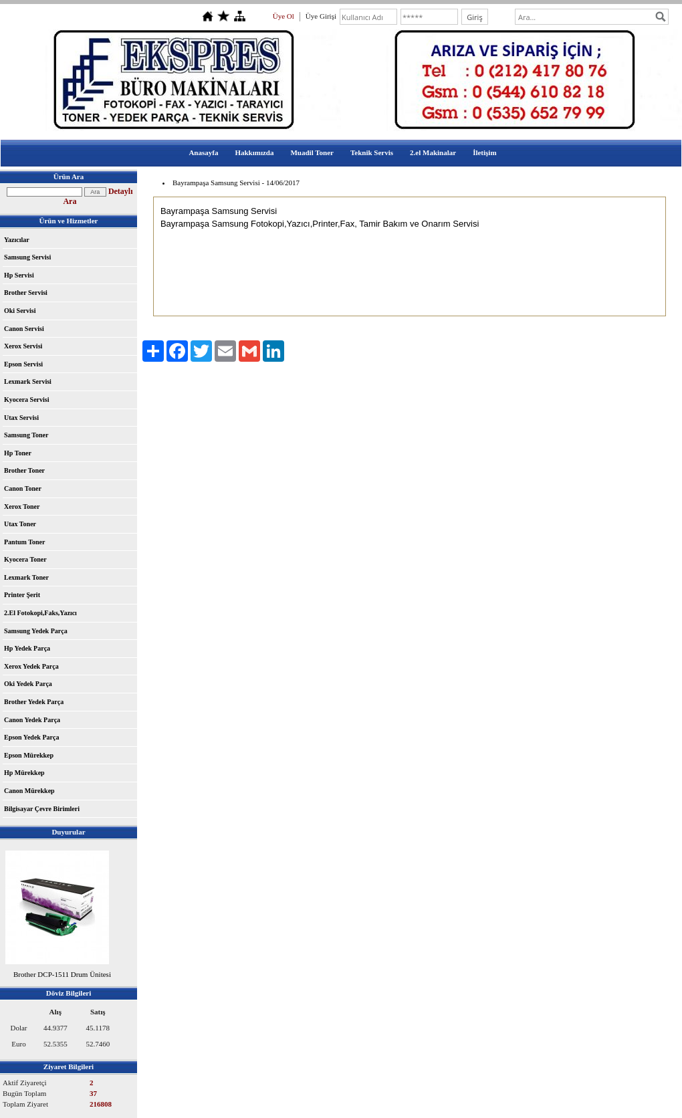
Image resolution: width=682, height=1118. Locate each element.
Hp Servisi (19, 275)
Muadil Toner (312, 152)
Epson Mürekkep (28, 755)
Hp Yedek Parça (27, 648)
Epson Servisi (23, 364)
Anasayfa (203, 152)
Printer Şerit (22, 594)
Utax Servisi (21, 417)
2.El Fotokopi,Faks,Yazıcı (40, 613)
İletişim (484, 152)
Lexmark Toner (26, 577)
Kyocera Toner (25, 559)
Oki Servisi (20, 310)
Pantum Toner (24, 542)
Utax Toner (20, 524)
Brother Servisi (25, 292)
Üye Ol (283, 16)
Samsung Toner (26, 435)
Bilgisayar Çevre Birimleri (42, 808)
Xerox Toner (21, 506)
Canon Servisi (24, 328)
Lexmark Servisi (27, 381)
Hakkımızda (254, 152)
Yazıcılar (16, 239)
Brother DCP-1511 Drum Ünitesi (62, 974)
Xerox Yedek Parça (31, 666)
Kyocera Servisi (26, 399)
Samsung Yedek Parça (36, 631)
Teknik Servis (371, 152)
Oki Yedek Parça (28, 683)
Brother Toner (24, 470)
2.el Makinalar (433, 152)
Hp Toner (17, 453)
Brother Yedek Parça (34, 701)
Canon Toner (22, 488)
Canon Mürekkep (29, 790)
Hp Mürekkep (24, 772)
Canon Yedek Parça (32, 719)
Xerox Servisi (23, 346)
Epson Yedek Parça (31, 737)
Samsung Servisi (27, 257)
